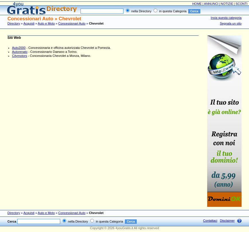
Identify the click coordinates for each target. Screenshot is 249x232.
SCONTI (242, 3)
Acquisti (29, 23)
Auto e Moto (46, 23)
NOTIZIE (227, 3)
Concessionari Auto (71, 23)
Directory (13, 23)
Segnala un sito (231, 23)
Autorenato (20, 51)
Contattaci (210, 220)
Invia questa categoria (226, 17)
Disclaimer (227, 220)
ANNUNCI (211, 3)
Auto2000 (19, 47)
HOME (197, 3)
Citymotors (19, 55)
